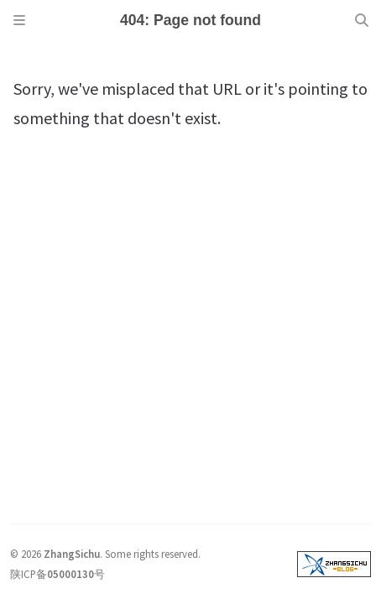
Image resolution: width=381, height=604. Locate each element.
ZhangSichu (72, 553)
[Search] (361, 20)
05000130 (70, 574)
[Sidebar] (19, 20)
